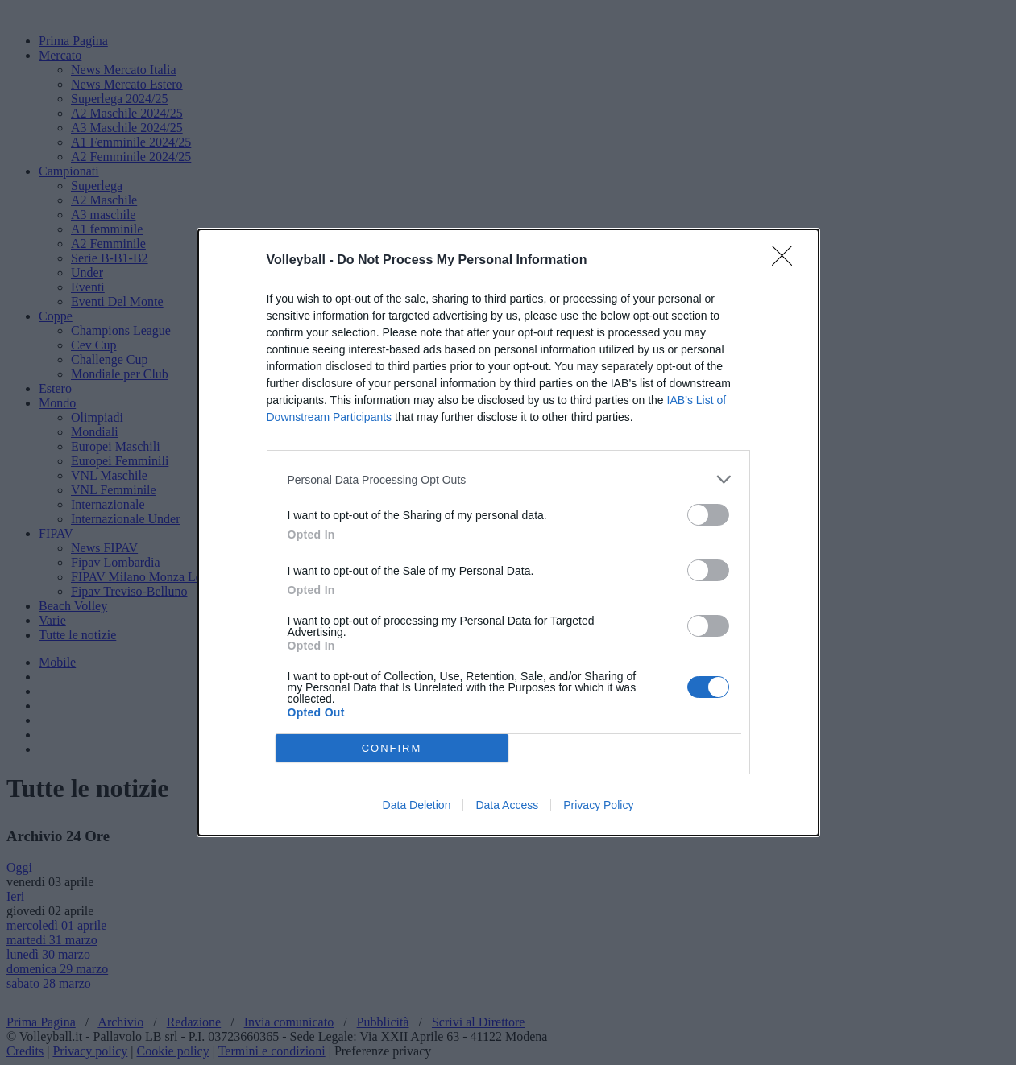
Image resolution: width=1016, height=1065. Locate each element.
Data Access (506, 805)
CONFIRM (392, 748)
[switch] (708, 515)
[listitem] (508, 479)
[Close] (787, 261)
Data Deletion (417, 805)
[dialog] (508, 532)
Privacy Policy (598, 805)
